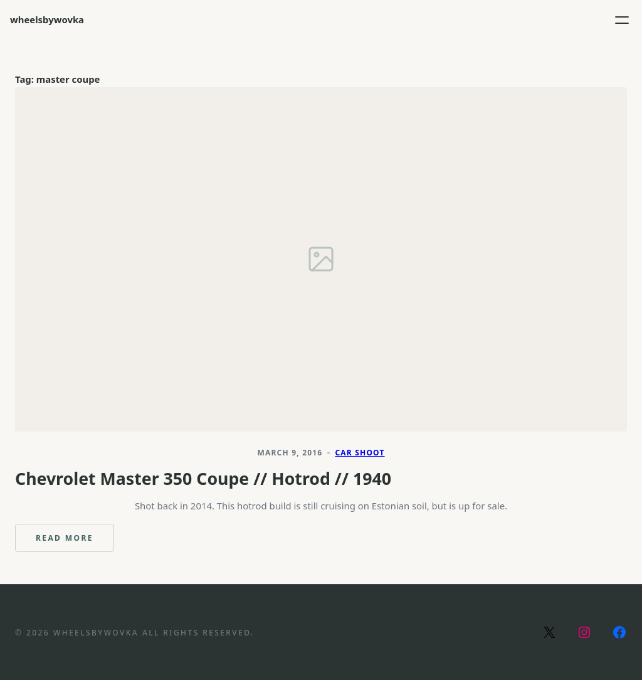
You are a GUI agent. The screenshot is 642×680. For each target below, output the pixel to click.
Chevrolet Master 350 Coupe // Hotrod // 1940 (203, 479)
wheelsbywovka (47, 19)
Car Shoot (359, 452)
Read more (75, 542)
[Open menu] (622, 20)
